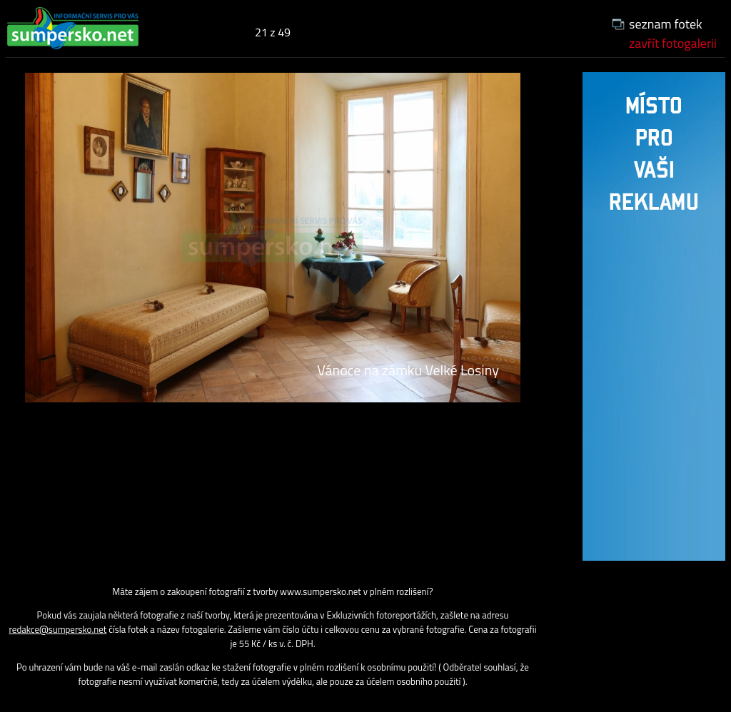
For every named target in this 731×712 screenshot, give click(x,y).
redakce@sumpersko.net (57, 629)
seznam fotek (665, 24)
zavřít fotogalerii (673, 43)
